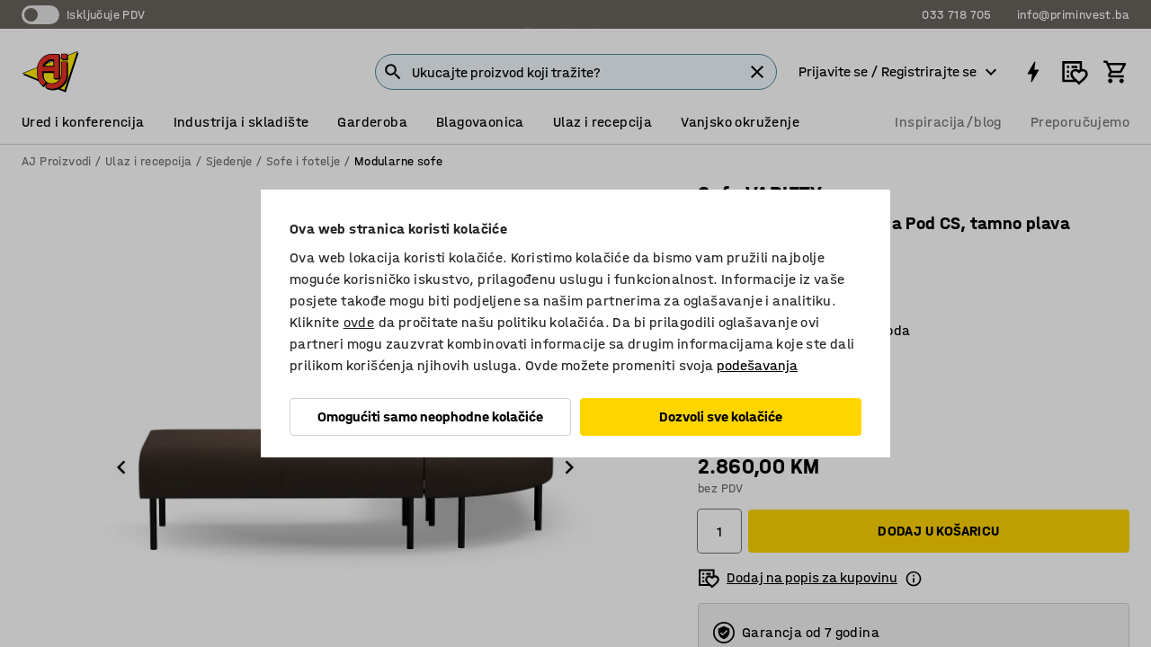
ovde (359, 322)
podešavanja (757, 365)
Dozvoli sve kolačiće (720, 416)
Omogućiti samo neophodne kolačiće (430, 416)
